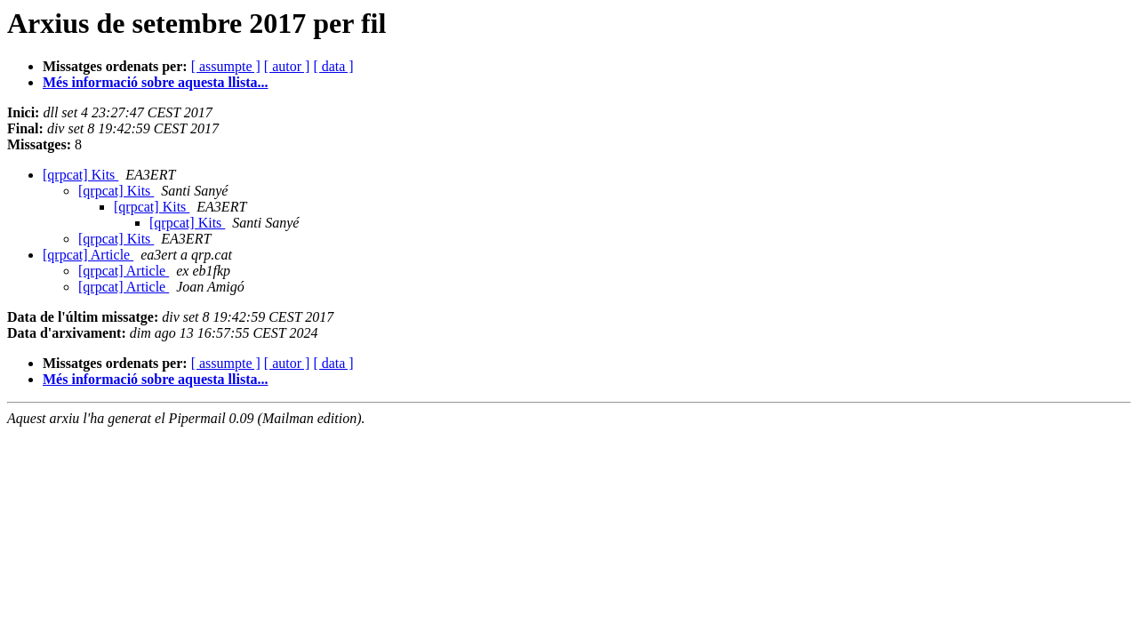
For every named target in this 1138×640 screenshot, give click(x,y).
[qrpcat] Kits (80, 174)
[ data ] (333, 66)
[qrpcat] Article (88, 254)
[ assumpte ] (225, 66)
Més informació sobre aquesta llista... (155, 82)
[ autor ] (287, 66)
